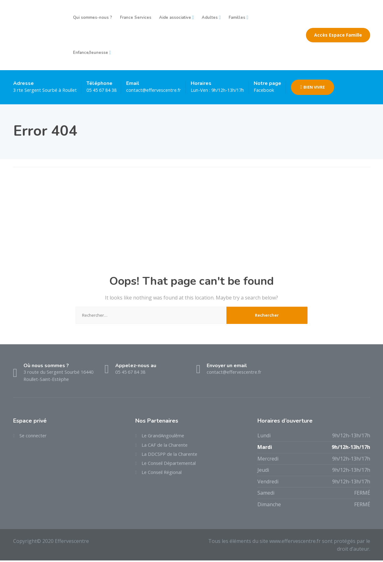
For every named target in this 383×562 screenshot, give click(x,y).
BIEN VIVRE (337, 87)
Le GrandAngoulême (166, 437)
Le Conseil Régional (165, 476)
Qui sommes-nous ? (92, 17)
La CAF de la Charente (167, 447)
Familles (237, 17)
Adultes (210, 17)
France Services (135, 17)
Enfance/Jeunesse (90, 52)
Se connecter (34, 437)
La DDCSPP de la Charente (173, 456)
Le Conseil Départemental (172, 466)
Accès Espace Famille (338, 35)
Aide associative (175, 17)
